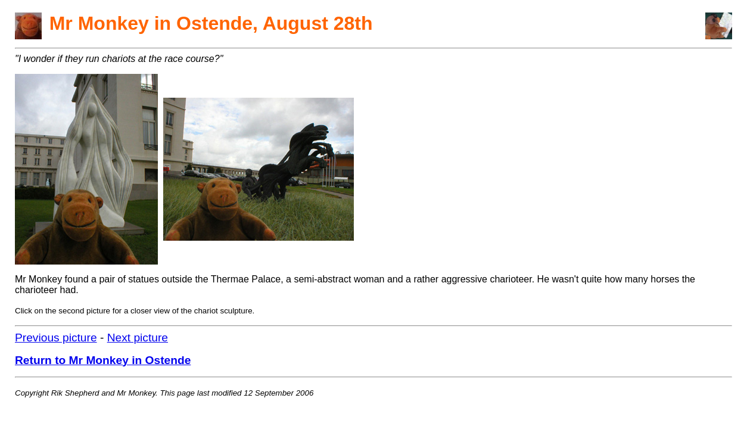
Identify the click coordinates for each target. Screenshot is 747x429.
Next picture (137, 337)
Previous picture (56, 337)
